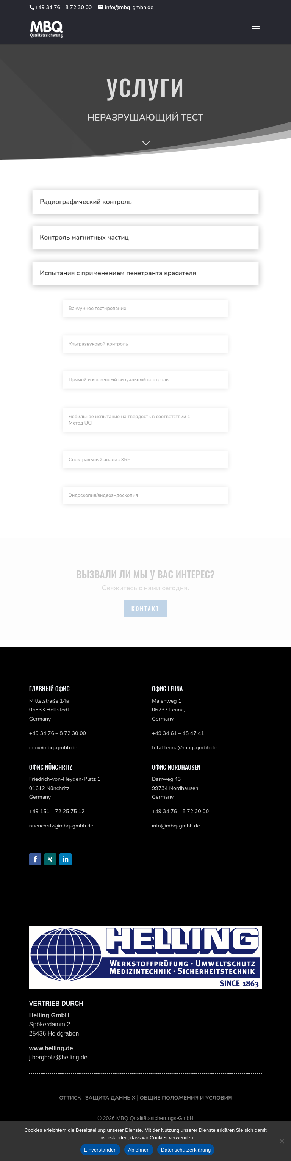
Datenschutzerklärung (186, 1150)
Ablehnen (139, 1150)
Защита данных (110, 1097)
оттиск (70, 1097)
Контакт (145, 608)
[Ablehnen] (281, 1141)
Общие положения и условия (186, 1097)
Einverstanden (100, 1150)
